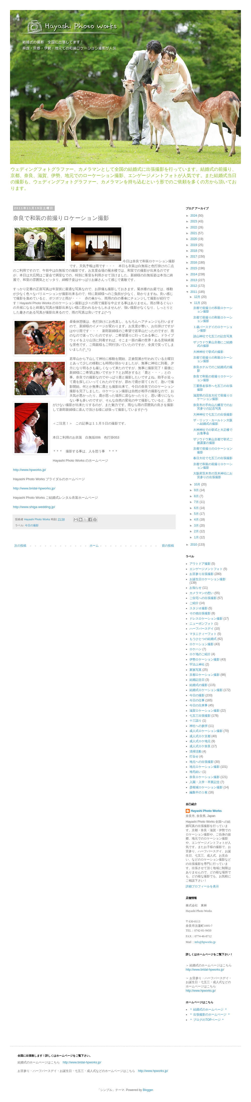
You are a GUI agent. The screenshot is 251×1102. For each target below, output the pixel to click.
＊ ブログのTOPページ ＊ (207, 1020)
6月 (197, 508)
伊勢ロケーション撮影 (205, 659)
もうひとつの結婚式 (203, 639)
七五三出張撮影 (200, 715)
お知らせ (196, 587)
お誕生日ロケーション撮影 (208, 579)
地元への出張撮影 (202, 762)
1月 (197, 537)
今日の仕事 (197, 700)
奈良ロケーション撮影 (205, 777)
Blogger (148, 1090)
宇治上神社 (197, 664)
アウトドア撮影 (200, 563)
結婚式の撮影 (199, 685)
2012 (194, 286)
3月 (197, 525)
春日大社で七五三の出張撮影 (212, 458)
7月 (197, 502)
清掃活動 (196, 751)
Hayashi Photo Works (206, 811)
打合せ (194, 756)
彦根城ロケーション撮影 (206, 787)
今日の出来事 (199, 705)
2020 (194, 239)
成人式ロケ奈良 (200, 746)
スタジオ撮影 (199, 608)
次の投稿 (20, 545)
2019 (194, 245)
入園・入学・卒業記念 (205, 782)
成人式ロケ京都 (200, 736)
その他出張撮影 (200, 613)
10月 (197, 484)
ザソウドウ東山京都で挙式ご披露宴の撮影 (212, 441)
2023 (194, 221)
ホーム (94, 545)
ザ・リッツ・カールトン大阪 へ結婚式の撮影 (212, 422)
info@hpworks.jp (205, 942)
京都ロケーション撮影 (205, 674)
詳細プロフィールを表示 (202, 886)
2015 (194, 268)
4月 (197, 519)
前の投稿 (168, 545)
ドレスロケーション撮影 (206, 618)
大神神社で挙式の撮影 (208, 352)
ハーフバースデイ (202, 628)
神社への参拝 (199, 726)
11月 (197, 303)
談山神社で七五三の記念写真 (212, 336)
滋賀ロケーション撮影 (205, 710)
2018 (194, 250)
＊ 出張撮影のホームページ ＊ (210, 1014)
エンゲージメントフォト (206, 569)
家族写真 (196, 669)
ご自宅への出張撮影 (203, 598)
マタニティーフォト (203, 634)
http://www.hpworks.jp (200, 990)
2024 (194, 215)
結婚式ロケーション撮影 (206, 690)
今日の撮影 (32, 525)
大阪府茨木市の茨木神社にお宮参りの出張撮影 (212, 475)
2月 (197, 531)
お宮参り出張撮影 (202, 574)
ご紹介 (194, 603)
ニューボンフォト (202, 623)
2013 (194, 280)
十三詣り (196, 720)
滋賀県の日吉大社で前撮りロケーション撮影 (212, 397)
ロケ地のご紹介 (200, 654)
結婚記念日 (197, 680)
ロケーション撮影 (202, 644)
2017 (194, 256)
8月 (197, 496)
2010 (194, 544)
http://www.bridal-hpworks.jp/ (34, 488)
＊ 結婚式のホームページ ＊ (208, 1009)
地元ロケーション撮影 (205, 767)
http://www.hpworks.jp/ (29, 470)
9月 (197, 490)
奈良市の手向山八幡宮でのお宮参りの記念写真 (212, 406)
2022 (194, 227)
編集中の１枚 (199, 792)
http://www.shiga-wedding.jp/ (34, 507)
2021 (194, 233)
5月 (197, 514)
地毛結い (196, 772)
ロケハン (196, 649)
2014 (194, 274)
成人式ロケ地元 (200, 741)
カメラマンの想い (202, 593)
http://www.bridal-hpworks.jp (204, 969)
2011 (194, 292)
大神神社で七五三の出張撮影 (212, 414)
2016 (194, 262)
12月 (197, 297)
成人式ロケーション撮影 (206, 731)
